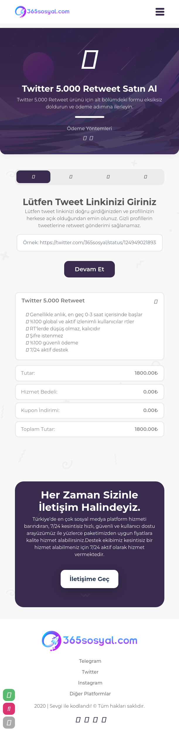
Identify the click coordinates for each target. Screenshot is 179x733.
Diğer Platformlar (90, 694)
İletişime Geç (90, 579)
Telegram (90, 661)
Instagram (90, 683)
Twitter (90, 672)
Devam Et (89, 269)
